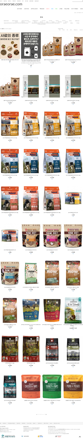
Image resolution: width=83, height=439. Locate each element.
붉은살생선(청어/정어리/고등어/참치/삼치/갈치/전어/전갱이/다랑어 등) (45, 23)
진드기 (47, 8)
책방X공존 (42, 8)
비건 (56, 8)
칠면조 (76, 20)
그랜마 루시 (40, 423)
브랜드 (81, 8)
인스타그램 (29, 423)
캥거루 (59, 21)
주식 (82, 12)
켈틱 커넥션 (46, 423)
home (75, 12)
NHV (51, 423)
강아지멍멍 (19, 8)
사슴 (52, 21)
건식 (42, 20)
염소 (41, 21)
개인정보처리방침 (11, 423)
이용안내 (4, 423)
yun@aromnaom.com (61, 432)
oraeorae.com (11, 4)
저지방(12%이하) (41, 24)
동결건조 (5, 20)
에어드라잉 (14, 20)
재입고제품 (66, 8)
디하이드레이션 (24, 20)
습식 (50, 20)
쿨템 (52, 8)
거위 (70, 20)
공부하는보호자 (34, 8)
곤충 (71, 23)
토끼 (66, 21)
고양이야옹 (26, 8)
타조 (16, 21)
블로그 (34, 423)
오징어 (64, 23)
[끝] (46, 414)
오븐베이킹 (34, 20)
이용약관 (18, 423)
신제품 (60, 8)
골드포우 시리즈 (57, 423)
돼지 (22, 21)
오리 (63, 20)
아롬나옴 (23, 423)
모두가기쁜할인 (74, 8)
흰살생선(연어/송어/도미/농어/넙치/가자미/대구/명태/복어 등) (15, 23)
